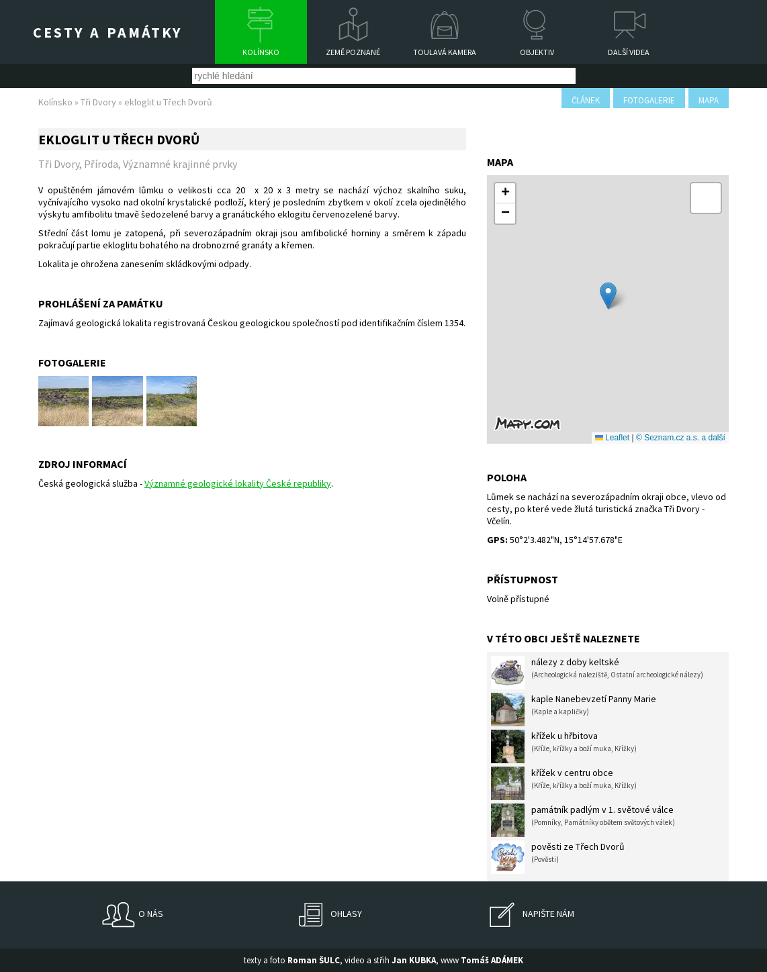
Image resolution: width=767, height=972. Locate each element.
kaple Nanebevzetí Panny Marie (573, 709)
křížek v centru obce (564, 783)
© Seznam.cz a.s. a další (680, 437)
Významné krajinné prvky (180, 164)
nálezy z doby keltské (597, 672)
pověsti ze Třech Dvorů (558, 857)
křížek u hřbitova (564, 746)
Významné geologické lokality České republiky (237, 483)
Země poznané (353, 52)
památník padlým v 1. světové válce (583, 820)
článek (586, 100)
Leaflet (612, 437)
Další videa (628, 52)
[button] (608, 295)
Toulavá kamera (444, 52)
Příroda (101, 164)
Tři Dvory (98, 102)
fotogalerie (649, 100)
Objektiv (537, 52)
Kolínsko (260, 52)
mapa (708, 100)
